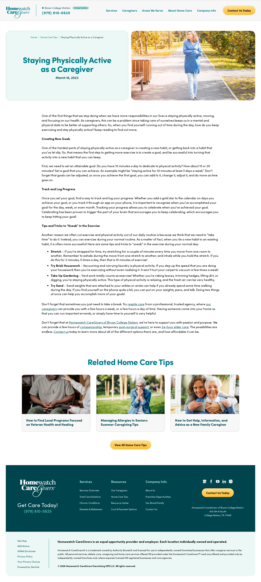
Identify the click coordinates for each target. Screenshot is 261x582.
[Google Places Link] (204, 482)
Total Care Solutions (90, 496)
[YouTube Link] (217, 482)
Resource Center (120, 503)
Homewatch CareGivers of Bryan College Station (103, 322)
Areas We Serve (152, 10)
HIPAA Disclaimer (26, 551)
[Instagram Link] (231, 482)
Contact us (61, 332)
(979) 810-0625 (56, 13)
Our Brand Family (155, 503)
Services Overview (89, 490)
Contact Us (151, 509)
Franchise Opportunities (158, 496)
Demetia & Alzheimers (91, 509)
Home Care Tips (48, 37)
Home (34, 37)
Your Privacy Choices (28, 561)
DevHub (35, 567)
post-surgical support (134, 327)
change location (80, 8)
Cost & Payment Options (124, 509)
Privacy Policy (25, 556)
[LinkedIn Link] (224, 482)
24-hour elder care (175, 327)
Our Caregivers (119, 490)
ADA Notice (23, 546)
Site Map (22, 540)
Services (111, 10)
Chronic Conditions (90, 503)
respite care (136, 304)
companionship (91, 327)
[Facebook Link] (211, 482)
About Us (150, 490)
